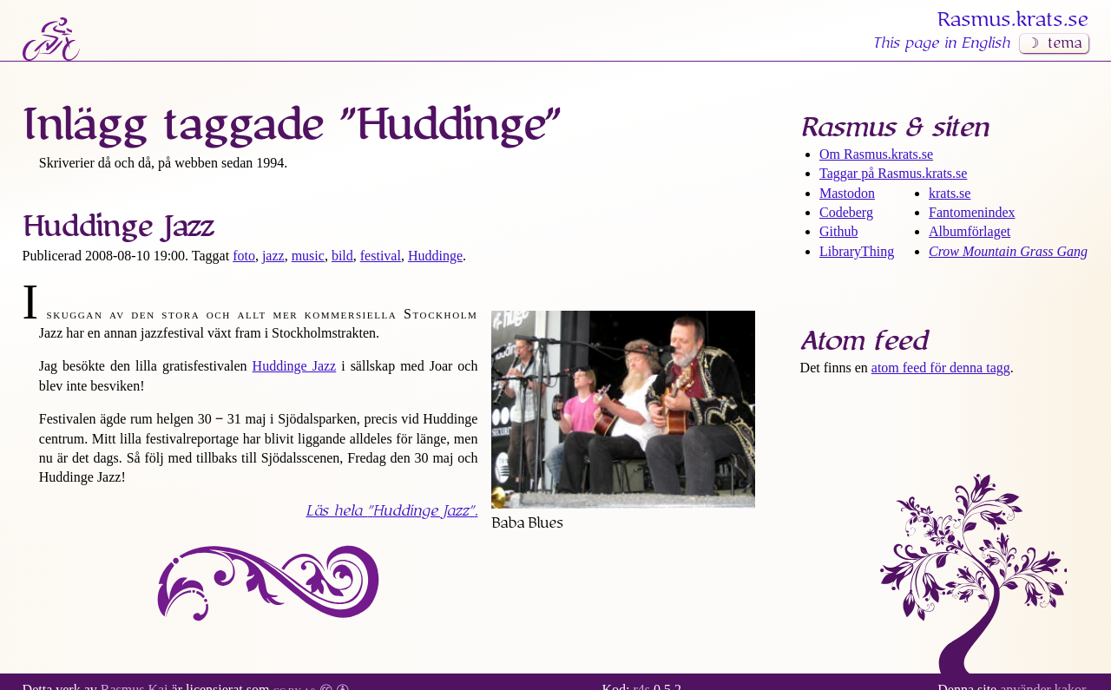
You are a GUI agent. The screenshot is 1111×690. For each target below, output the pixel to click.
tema (1064, 43)
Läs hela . (391, 511)
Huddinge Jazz (118, 226)
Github (838, 231)
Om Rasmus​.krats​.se (876, 154)
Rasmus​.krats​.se (1012, 20)
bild (342, 255)
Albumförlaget (969, 231)
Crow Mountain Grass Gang (1008, 251)
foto (244, 255)
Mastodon (847, 193)
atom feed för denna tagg (940, 367)
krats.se (949, 193)
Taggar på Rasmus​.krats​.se (893, 173)
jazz (273, 255)
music (308, 255)
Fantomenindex (972, 212)
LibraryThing (856, 251)
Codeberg (846, 212)
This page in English (940, 43)
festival (380, 255)
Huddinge (435, 255)
